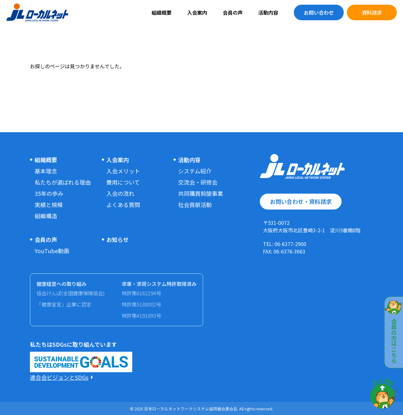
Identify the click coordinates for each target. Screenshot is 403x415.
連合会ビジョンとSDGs (59, 377)
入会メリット (123, 171)
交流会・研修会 (197, 182)
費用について (123, 182)
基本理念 (46, 171)
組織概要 (162, 12)
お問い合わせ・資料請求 (301, 201)
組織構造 (46, 216)
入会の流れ (120, 193)
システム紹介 (194, 171)
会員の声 (233, 12)
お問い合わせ (319, 12)
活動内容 (268, 12)
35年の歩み (49, 193)
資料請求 (372, 12)
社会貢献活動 (195, 204)
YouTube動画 (52, 251)
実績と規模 (49, 204)
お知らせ (117, 239)
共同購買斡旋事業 (200, 193)
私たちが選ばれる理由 (63, 182)
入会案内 (197, 12)
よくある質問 (123, 204)
